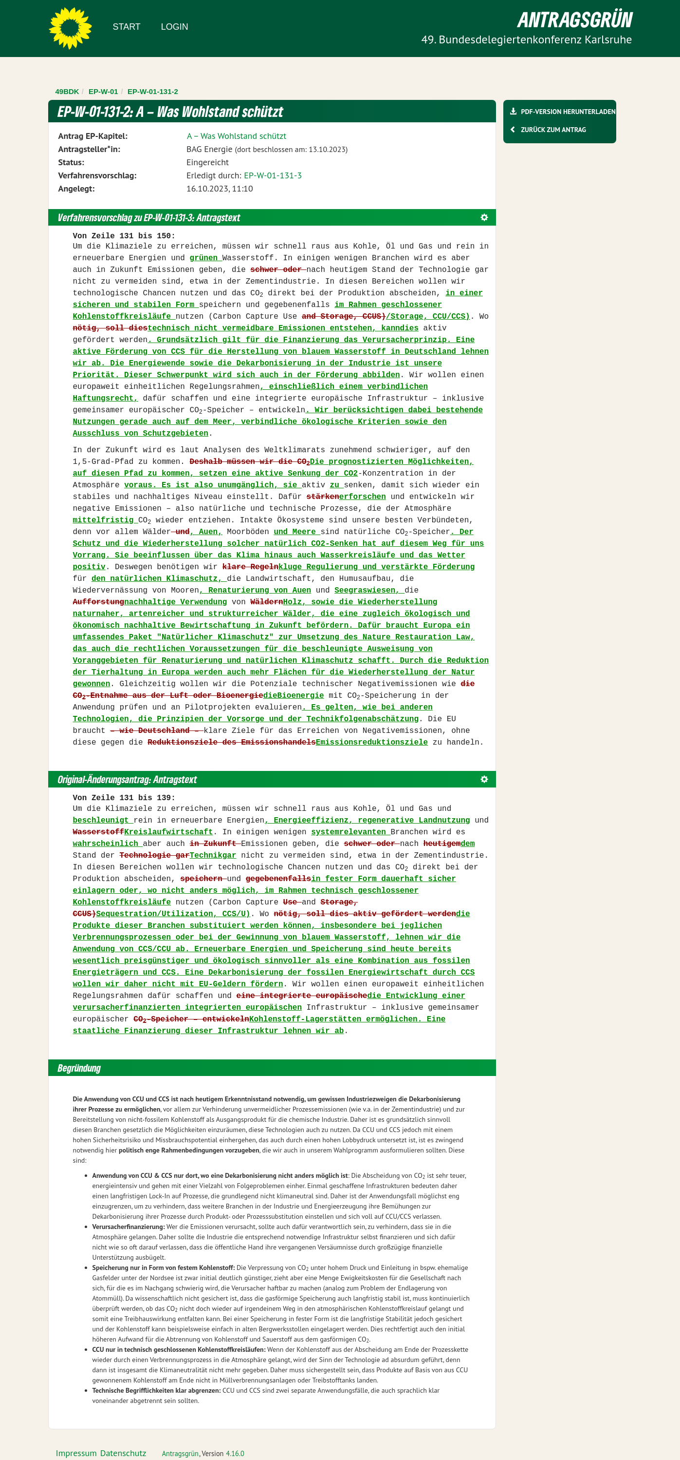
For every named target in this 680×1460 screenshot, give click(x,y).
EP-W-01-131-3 (273, 175)
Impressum (76, 1453)
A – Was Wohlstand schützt (237, 135)
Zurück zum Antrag (554, 129)
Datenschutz (123, 1453)
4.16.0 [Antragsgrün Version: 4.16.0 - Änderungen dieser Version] (235, 1453)
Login (174, 27)
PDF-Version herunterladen (568, 111)
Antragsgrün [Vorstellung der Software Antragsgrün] (180, 1453)
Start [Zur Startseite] (127, 27)
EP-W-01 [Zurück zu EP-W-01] (103, 91)
